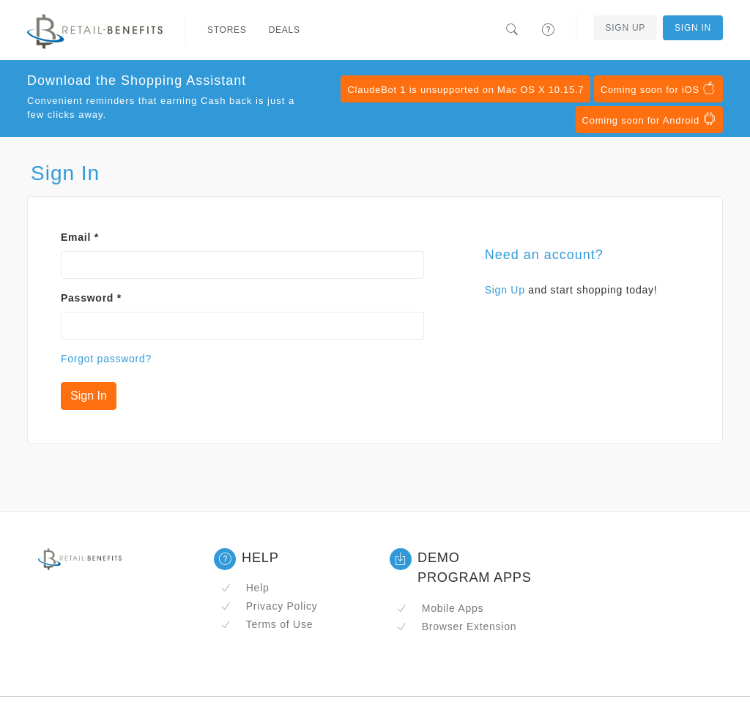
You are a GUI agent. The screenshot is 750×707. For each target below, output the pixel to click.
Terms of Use (266, 624)
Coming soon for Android (649, 119)
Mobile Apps (439, 608)
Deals (284, 30)
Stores (227, 30)
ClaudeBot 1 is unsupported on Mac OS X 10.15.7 (465, 89)
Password (91, 298)
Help (245, 588)
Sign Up (625, 28)
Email (80, 237)
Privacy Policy (268, 606)
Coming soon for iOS (658, 88)
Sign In (693, 28)
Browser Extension (456, 626)
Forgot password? (106, 358)
